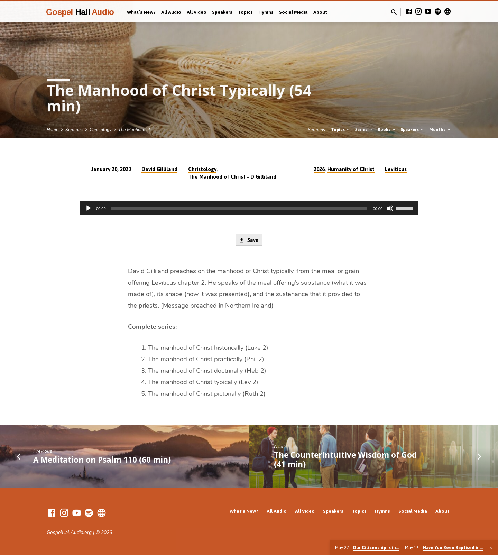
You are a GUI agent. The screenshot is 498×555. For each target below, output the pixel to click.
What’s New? (141, 12)
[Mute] (390, 208)
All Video (196, 12)
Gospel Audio (80, 12)
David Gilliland (159, 169)
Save (249, 240)
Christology (100, 130)
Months (440, 129)
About (320, 12)
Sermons (74, 130)
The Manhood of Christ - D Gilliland (232, 177)
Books (387, 129)
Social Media (293, 12)
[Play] (88, 208)
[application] (249, 208)
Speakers (222, 12)
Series (364, 129)
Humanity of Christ (351, 169)
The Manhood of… (135, 130)
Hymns (266, 12)
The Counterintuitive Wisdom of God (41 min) (345, 460)
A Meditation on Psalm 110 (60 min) (102, 459)
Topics (245, 12)
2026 (319, 169)
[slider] (239, 208)
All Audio (171, 12)
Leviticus (396, 169)
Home (52, 130)
